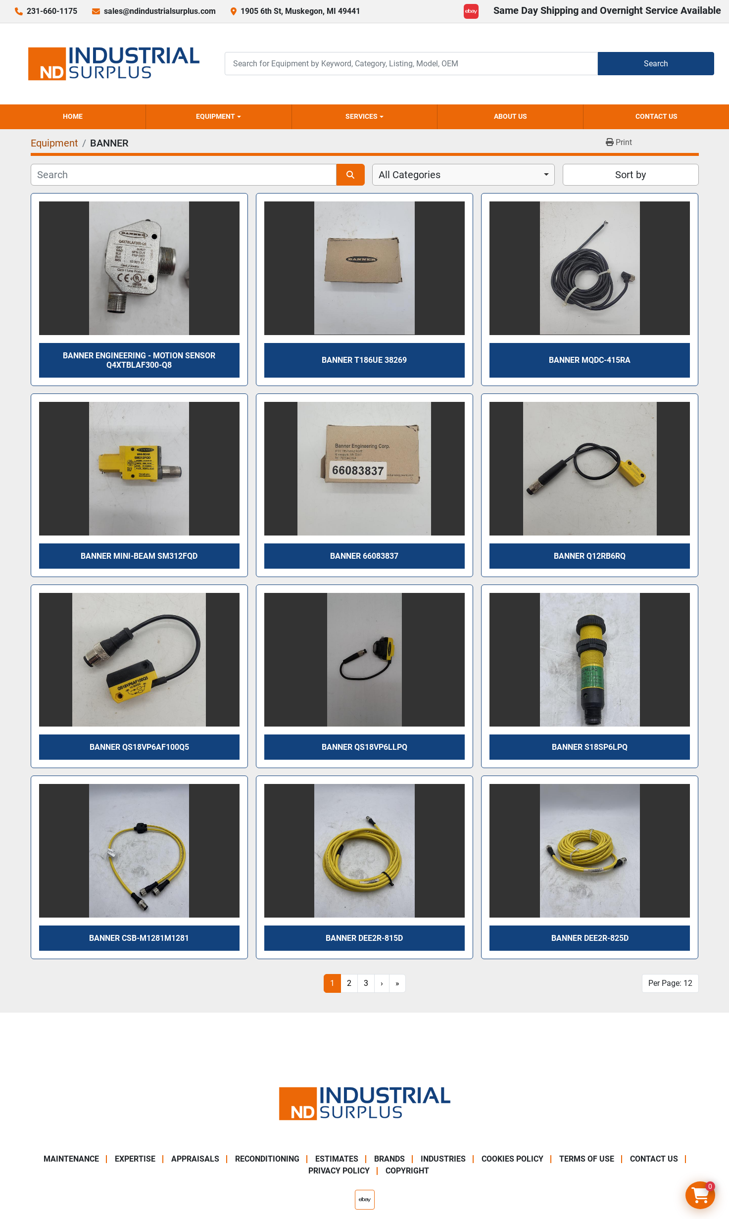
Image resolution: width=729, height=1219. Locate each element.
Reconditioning (267, 1159)
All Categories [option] (409, 175)
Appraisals (195, 1159)
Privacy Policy (339, 1170)
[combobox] (463, 175)
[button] (219, 116)
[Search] (411, 63)
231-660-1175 (52, 11)
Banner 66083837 (364, 556)
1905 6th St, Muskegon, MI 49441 (300, 11)
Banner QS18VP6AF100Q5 (139, 747)
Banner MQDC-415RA (590, 360)
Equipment (215, 116)
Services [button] (361, 116)
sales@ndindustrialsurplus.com (160, 11)
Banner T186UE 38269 (364, 360)
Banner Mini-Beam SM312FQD (139, 556)
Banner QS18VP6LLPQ (364, 747)
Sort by (630, 175)
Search (656, 63)
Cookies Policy (512, 1159)
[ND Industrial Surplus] (365, 1103)
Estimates (336, 1159)
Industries (443, 1159)
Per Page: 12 (670, 983)
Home (73, 116)
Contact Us (656, 116)
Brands (389, 1159)
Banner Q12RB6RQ (590, 556)
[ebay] (471, 11)
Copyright (407, 1170)
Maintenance (71, 1159)
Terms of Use (586, 1159)
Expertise (135, 1159)
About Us (510, 116)
